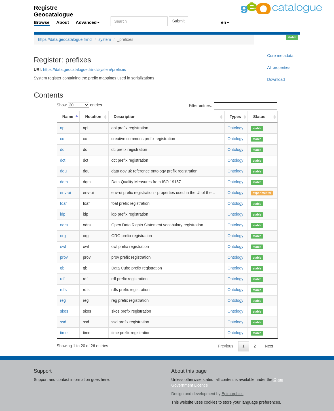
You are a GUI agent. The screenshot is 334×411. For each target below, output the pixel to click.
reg (63, 300)
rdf (62, 279)
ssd (63, 322)
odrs (64, 225)
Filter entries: (233, 105)
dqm (64, 182)
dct (62, 160)
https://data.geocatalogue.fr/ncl (65, 39)
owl (63, 246)
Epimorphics (232, 393)
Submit (178, 21)
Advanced (88, 22)
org (63, 235)
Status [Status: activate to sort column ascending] (259, 116)
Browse (42, 22)
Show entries (79, 105)
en (225, 22)
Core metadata (280, 55)
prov (64, 257)
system (104, 39)
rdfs (63, 289)
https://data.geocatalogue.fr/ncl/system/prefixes (84, 69)
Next (269, 346)
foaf (63, 203)
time (63, 332)
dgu (63, 171)
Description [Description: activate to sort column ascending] (125, 116)
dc (62, 149)
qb (62, 268)
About (62, 22)
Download (276, 79)
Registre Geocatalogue (53, 9)
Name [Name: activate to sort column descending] (67, 116)
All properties (278, 67)
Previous (225, 346)
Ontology (235, 128)
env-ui (65, 192)
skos (64, 311)
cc (62, 138)
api (62, 128)
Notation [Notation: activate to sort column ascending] (93, 116)
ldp (62, 214)
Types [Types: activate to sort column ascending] (235, 116)
